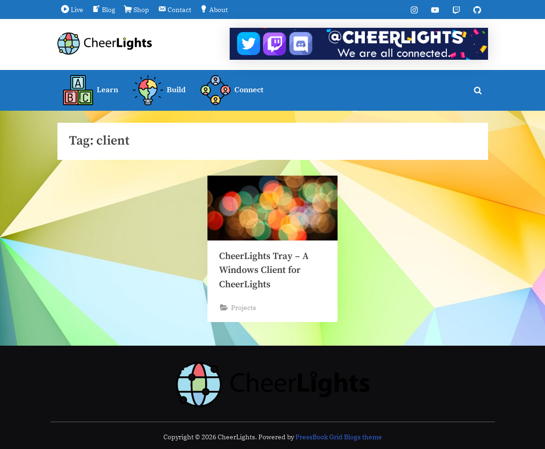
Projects (243, 307)
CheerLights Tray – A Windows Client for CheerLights (264, 270)
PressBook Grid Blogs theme (338, 437)
